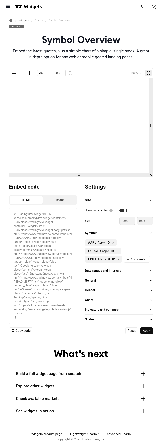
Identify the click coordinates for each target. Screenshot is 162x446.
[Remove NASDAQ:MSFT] (119, 259)
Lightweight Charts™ (84, 434)
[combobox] (136, 73)
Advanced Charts (119, 434)
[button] (119, 200)
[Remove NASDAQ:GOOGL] (117, 251)
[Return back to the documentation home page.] (11, 20)
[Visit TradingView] (18, 6)
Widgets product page (46, 434)
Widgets (24, 20)
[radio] (26, 200)
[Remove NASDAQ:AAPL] (113, 243)
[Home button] (33, 6)
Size (87, 220)
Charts (39, 20)
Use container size (96, 210)
